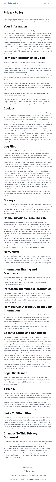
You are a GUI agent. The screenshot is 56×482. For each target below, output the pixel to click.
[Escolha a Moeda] (49, 3)
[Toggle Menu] (4, 3)
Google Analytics (41, 277)
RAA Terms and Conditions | (38, 479)
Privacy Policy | (25, 479)
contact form (18, 457)
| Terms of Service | (15, 479)
